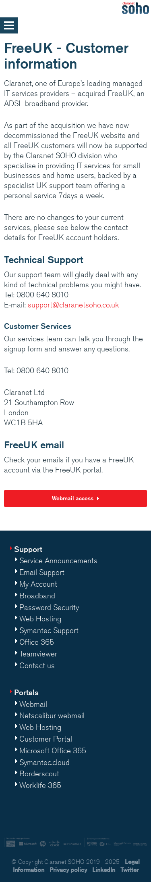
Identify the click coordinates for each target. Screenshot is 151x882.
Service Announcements (58, 560)
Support (28, 549)
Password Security (49, 607)
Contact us (37, 665)
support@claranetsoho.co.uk (73, 304)
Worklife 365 (40, 785)
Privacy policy (68, 870)
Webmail (33, 704)
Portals (26, 692)
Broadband (37, 595)
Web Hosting (40, 618)
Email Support (41, 572)
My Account (38, 584)
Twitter (129, 870)
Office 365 (36, 642)
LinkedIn (103, 870)
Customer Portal (45, 739)
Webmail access (72, 498)
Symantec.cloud (44, 762)
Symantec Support (49, 630)
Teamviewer (38, 653)
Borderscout (39, 773)
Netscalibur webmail (52, 715)
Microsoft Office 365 (52, 750)
